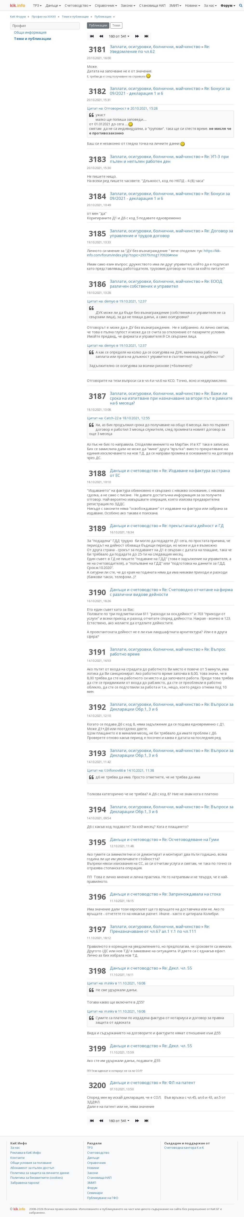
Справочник (96, 1162)
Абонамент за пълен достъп (32, 1168)
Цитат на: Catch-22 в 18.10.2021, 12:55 (118, 418)
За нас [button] (209, 5)
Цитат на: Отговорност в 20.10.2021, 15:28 (122, 108)
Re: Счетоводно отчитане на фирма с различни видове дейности (171, 592)
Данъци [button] (52, 5)
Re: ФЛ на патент (178, 1082)
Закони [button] (126, 5)
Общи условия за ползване (31, 1162)
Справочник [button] (104, 5)
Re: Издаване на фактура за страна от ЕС (170, 473)
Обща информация (30, 32)
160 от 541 (117, 36)
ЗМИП (91, 1182)
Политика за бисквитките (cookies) (36, 1177)
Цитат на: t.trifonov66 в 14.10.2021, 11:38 (120, 770)
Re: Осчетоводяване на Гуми (190, 839)
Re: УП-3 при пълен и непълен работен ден (169, 159)
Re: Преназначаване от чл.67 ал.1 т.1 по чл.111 (160, 929)
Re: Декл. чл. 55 (177, 968)
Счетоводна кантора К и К (184, 1147)
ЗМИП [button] (174, 5)
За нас (15, 1147)
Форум (92, 1187)
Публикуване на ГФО (102, 1198)
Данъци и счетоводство (134, 470)
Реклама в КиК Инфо (25, 1152)
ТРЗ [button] (36, 5)
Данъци (93, 1157)
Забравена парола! (24, 1182)
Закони (92, 1173)
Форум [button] (226, 5)
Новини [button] (191, 5)
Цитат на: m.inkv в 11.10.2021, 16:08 (116, 983)
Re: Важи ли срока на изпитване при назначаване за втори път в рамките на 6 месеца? (171, 398)
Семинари (95, 1193)
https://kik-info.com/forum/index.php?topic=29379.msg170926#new (154, 253)
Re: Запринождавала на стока (191, 894)
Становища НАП (152, 5)
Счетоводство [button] (76, 5)
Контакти (17, 1157)
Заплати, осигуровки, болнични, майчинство (155, 46)
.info (17, 5)
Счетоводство (98, 1152)
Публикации (98, 25)
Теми (116, 25)
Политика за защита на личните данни (39, 1173)
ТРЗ (90, 1147)
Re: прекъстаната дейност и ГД (193, 525)
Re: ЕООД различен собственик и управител (166, 283)
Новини (93, 1168)
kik (17, 1209)
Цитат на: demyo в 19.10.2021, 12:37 (116, 301)
